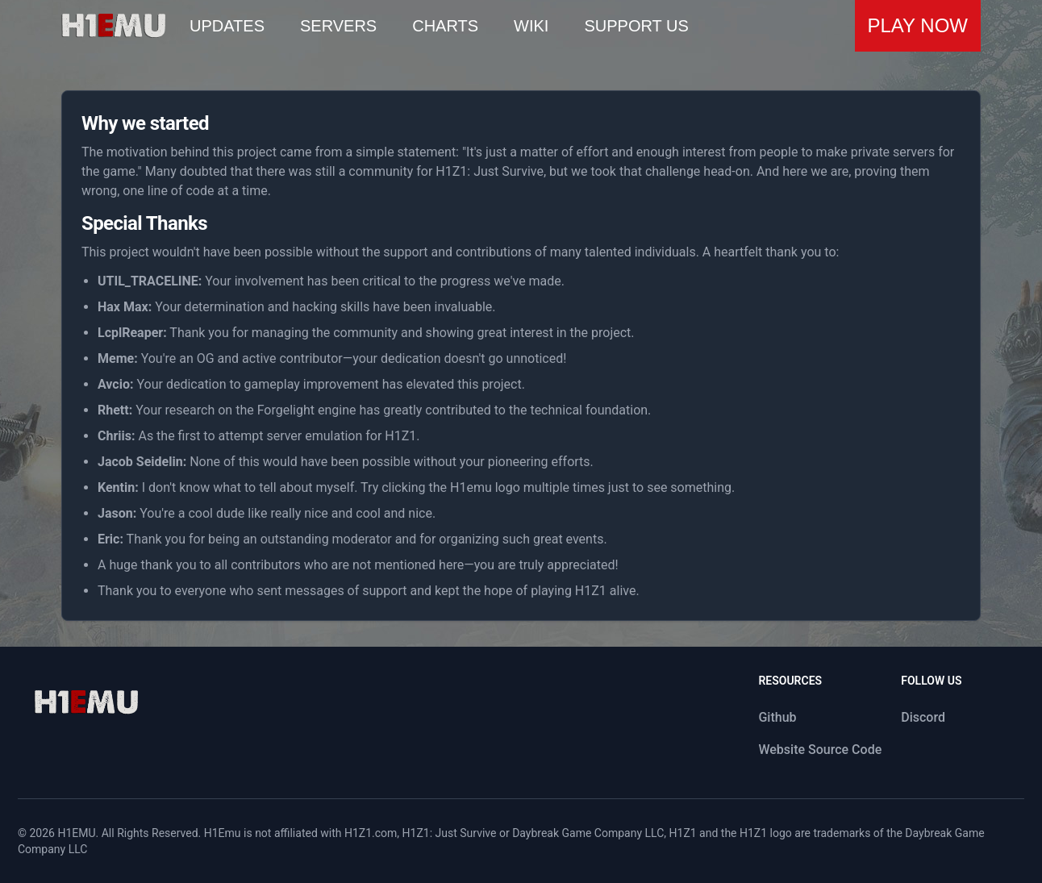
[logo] (86, 702)
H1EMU (76, 833)
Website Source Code (820, 749)
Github (777, 717)
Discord (923, 717)
